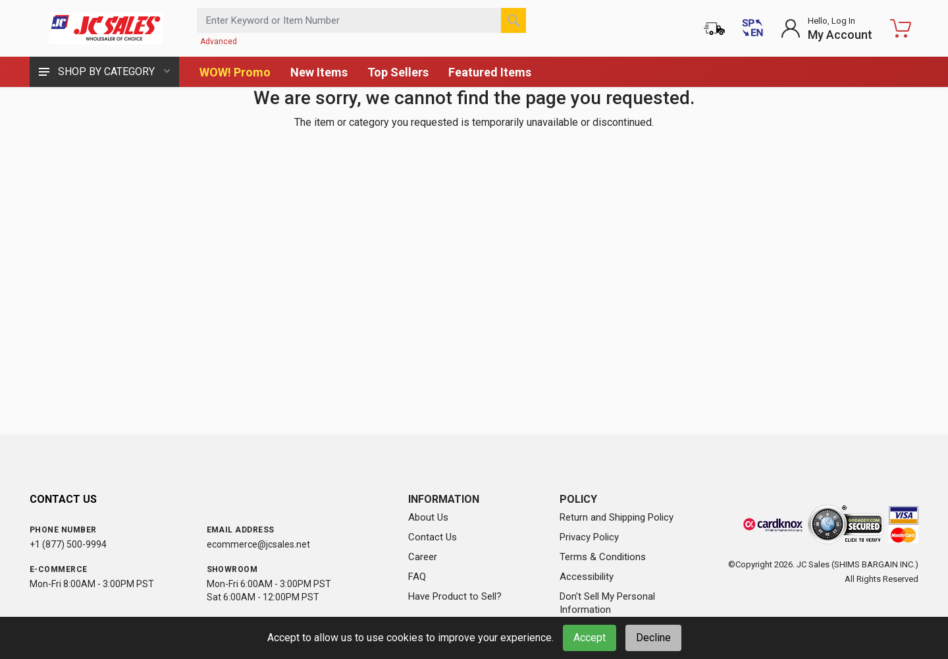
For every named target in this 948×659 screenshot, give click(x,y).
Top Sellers (398, 72)
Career (422, 557)
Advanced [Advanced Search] (218, 41)
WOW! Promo (235, 72)
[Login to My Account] (826, 28)
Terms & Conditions (603, 557)
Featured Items (489, 72)
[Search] (513, 20)
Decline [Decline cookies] (653, 637)
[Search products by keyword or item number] (361, 20)
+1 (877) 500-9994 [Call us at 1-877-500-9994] (68, 544)
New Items (319, 72)
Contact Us (432, 537)
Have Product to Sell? (455, 596)
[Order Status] (714, 28)
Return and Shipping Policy (616, 517)
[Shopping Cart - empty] (900, 28)
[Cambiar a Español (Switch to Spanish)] (752, 28)
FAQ (417, 577)
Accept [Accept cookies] (589, 637)
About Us (428, 517)
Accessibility (587, 577)
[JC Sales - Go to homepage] (105, 28)
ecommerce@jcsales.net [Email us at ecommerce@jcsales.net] (258, 544)
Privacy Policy (589, 537)
